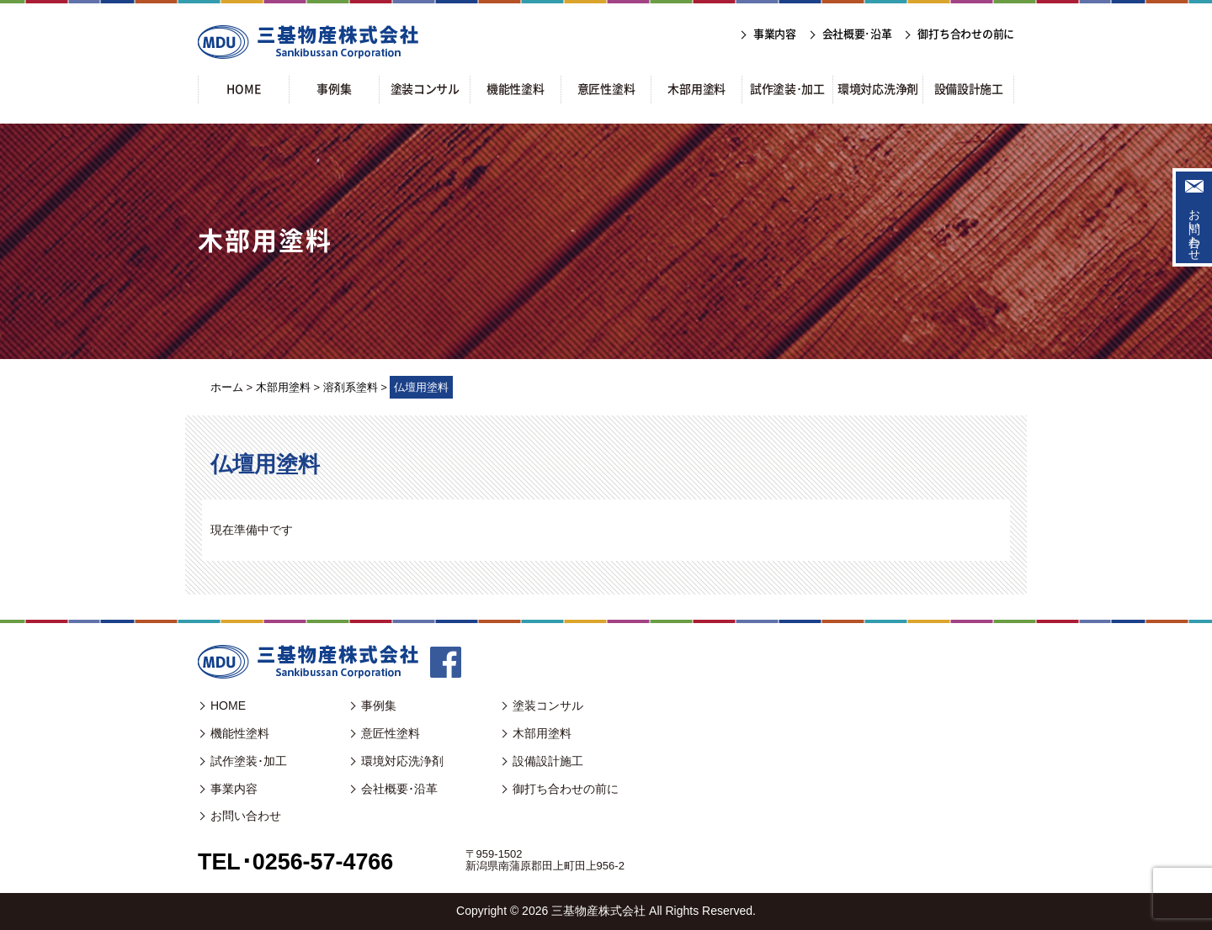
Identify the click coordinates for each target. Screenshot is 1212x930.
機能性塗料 (239, 733)
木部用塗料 (542, 733)
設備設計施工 (548, 761)
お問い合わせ (1194, 228)
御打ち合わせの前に (566, 788)
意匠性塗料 (390, 733)
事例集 (378, 705)
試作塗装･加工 (248, 761)
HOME (228, 705)
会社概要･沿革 (399, 788)
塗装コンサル (548, 705)
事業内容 (234, 788)
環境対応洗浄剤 (402, 761)
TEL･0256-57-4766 (299, 861)
